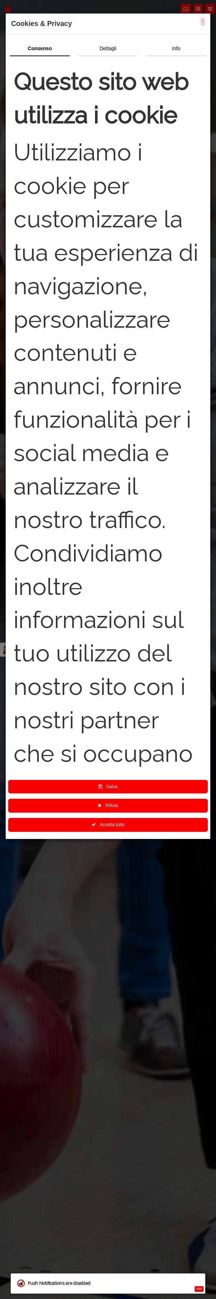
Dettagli (108, 48)
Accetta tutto (108, 824)
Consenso (40, 48)
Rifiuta (108, 805)
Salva (108, 786)
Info (176, 48)
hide (199, 1288)
